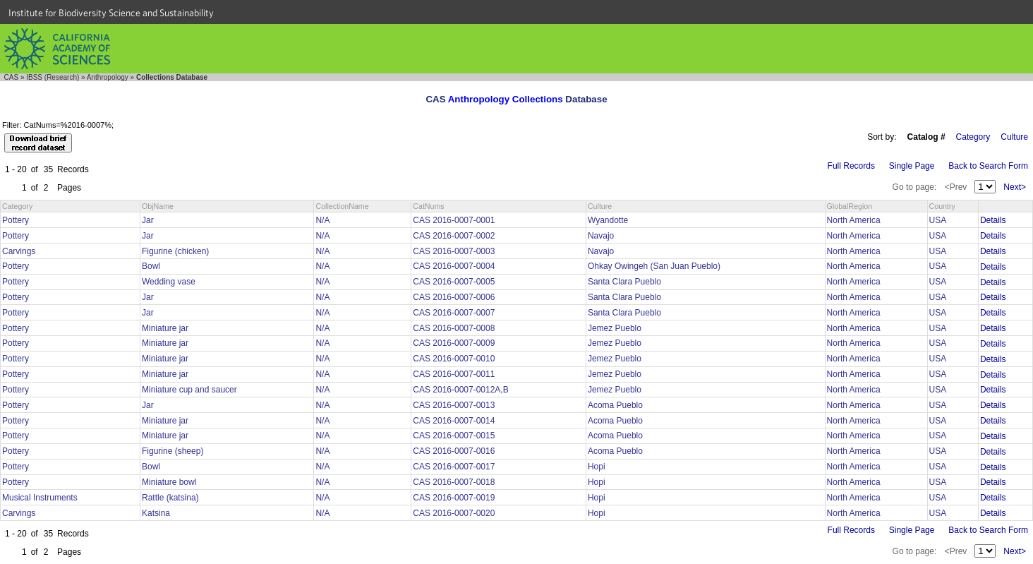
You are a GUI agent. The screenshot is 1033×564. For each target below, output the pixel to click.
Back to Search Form (988, 166)
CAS (11, 77)
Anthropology (107, 77)
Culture (1014, 137)
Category (973, 137)
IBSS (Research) (52, 77)
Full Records (851, 166)
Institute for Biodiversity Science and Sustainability (111, 12)
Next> (1014, 187)
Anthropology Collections (505, 99)
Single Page (912, 166)
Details (993, 220)
